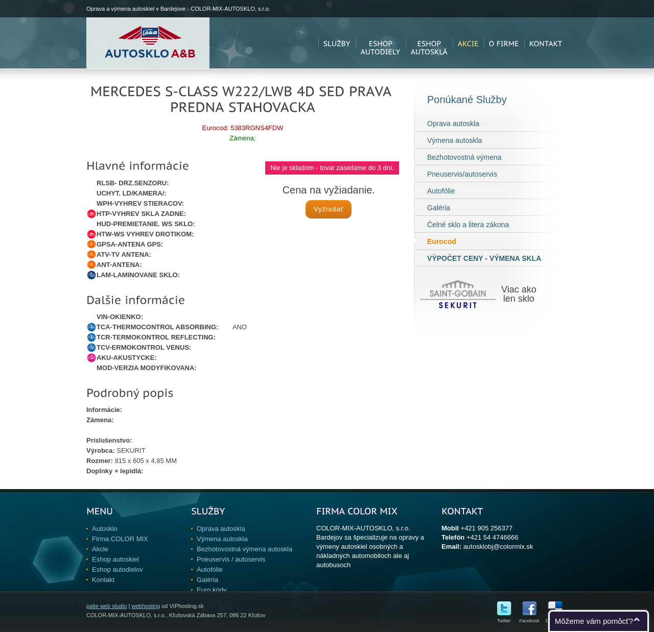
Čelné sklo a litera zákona (468, 225)
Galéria (438, 208)
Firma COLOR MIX (120, 539)
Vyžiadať (329, 209)
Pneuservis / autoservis (231, 559)
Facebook (529, 618)
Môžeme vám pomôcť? (594, 621)
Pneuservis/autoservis (462, 174)
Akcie (100, 549)
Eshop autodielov (117, 569)
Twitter (504, 618)
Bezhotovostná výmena (464, 157)
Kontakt (103, 580)
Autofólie (441, 191)
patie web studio (106, 606)
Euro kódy (212, 590)
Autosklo (105, 528)
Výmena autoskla (454, 140)
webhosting (145, 606)
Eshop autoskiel (115, 559)
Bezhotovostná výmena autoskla (244, 549)
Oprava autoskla (453, 123)
